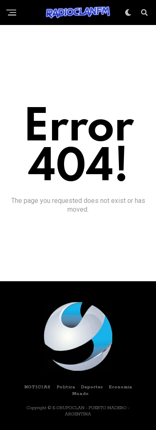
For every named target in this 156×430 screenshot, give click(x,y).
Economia (120, 387)
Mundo (80, 394)
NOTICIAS (37, 387)
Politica (66, 387)
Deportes (92, 387)
